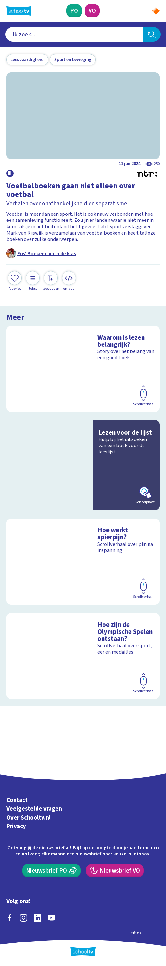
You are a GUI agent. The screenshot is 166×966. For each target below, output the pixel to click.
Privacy (16, 826)
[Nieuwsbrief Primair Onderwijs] (51, 870)
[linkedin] (37, 918)
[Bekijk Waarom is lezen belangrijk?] (83, 369)
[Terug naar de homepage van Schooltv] (19, 11)
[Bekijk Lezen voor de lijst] (83, 465)
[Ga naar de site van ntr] (136, 932)
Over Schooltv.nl (28, 817)
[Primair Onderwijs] (74, 10)
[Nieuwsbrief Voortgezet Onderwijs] (115, 870)
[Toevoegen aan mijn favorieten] (15, 281)
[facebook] (10, 918)
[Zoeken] (152, 34)
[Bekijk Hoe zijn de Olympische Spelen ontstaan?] (83, 656)
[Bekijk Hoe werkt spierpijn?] (83, 562)
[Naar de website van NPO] (156, 11)
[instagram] (23, 918)
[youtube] (51, 918)
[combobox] (74, 34)
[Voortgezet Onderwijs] (92, 10)
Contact (17, 800)
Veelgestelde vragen (34, 809)
